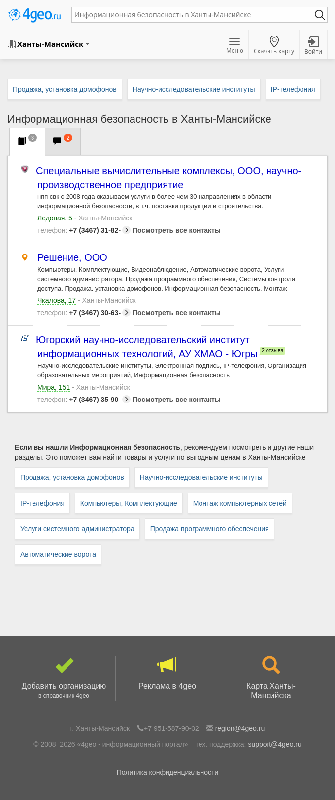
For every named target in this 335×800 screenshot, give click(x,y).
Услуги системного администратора (77, 529)
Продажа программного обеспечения (209, 529)
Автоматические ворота (58, 554)
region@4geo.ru (240, 728)
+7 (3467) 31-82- (84, 230)
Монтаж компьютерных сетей (240, 503)
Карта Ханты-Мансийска (271, 678)
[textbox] (194, 15)
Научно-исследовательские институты (201, 477)
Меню (234, 46)
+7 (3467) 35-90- (84, 399)
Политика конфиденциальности (168, 772)
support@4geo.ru (274, 744)
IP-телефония (42, 503)
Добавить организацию (64, 678)
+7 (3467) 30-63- (84, 313)
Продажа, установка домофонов (72, 477)
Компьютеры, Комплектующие (128, 503)
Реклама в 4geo (167, 673)
